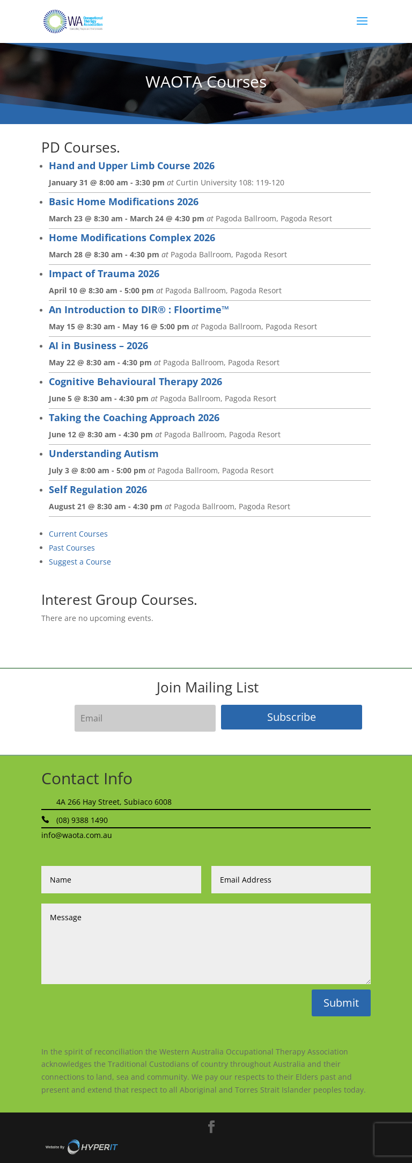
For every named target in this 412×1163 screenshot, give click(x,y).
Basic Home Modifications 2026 (123, 201)
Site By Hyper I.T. (81, 1147)
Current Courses (78, 534)
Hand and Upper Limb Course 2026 (132, 165)
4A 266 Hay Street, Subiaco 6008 (114, 802)
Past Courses (72, 548)
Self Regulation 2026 (98, 489)
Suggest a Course (80, 562)
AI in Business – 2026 (98, 345)
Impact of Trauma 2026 (104, 273)
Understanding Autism (104, 453)
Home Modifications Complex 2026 (132, 237)
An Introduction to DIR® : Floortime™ (139, 309)
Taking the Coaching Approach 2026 (134, 417)
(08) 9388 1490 (82, 820)
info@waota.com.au (76, 835)
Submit (341, 1002)
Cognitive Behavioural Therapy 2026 (135, 381)
